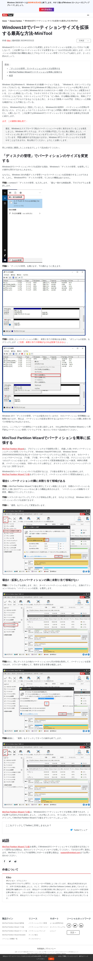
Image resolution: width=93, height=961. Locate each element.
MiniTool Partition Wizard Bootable (13, 935)
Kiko (8, 40)
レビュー (53, 931)
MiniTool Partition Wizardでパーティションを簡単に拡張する (35, 72)
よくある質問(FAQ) (56, 923)
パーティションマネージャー (39, 927)
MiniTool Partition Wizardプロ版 (16, 474)
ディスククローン (35, 939)
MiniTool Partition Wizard (13, 449)
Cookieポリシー (53, 956)
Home (4, 21)
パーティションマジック (37, 931)
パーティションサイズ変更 (38, 923)
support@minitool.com (70, 852)
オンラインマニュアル (57, 927)
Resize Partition (16, 21)
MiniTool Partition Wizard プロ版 (13, 927)
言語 (73, 932)
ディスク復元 (33, 935)
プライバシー (50, 949)
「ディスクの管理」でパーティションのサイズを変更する (34, 68)
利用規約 (40, 949)
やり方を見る (46, 9)
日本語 (81, 41)
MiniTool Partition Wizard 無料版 (13, 923)
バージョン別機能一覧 (9, 939)
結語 (11, 75)
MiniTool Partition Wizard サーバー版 (14, 931)
